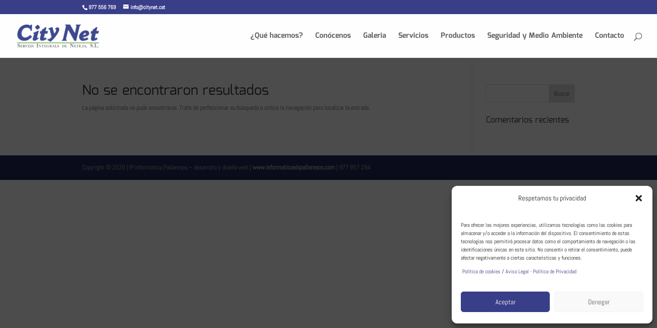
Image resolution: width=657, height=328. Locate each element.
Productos (458, 37)
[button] (638, 198)
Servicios (413, 37)
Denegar (599, 301)
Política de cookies (481, 271)
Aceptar (505, 301)
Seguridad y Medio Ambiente (535, 37)
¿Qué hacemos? (276, 37)
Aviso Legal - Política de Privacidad (541, 271)
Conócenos (333, 37)
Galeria (374, 37)
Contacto (609, 37)
